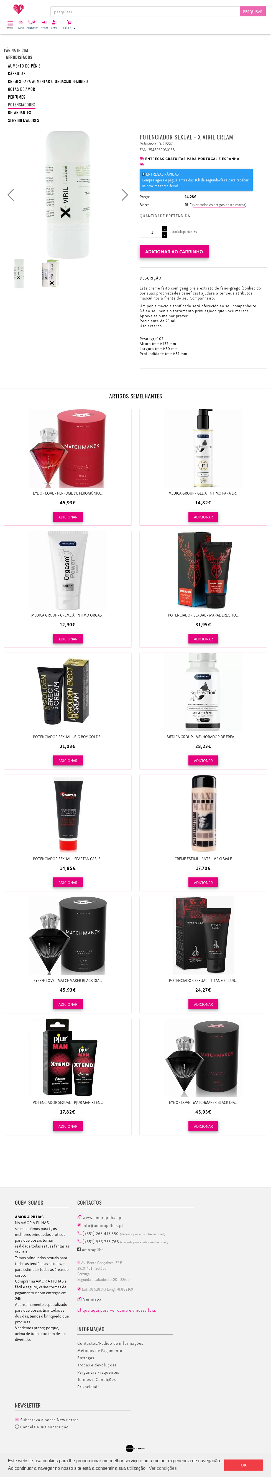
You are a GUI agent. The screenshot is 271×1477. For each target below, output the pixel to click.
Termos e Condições (96, 1379)
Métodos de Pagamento (99, 1350)
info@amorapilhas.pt (100, 1225)
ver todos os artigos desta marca (219, 204)
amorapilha (90, 1249)
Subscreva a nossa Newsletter (46, 1419)
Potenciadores (21, 105)
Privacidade (88, 1386)
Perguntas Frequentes (98, 1372)
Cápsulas (17, 73)
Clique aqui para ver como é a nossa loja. (117, 1310)
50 (195, 231)
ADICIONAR (67, 516)
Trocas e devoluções (97, 1365)
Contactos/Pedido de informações (110, 1343)
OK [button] (244, 1465)
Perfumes (16, 97)
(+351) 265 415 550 (121, 1233)
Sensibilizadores (23, 120)
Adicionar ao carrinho (174, 251)
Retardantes (19, 112)
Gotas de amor (21, 89)
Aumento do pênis (24, 66)
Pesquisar (252, 11)
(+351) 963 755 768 (122, 1241)
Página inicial (16, 50)
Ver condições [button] (163, 1468)
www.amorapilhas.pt (100, 1217)
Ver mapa (89, 1299)
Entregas (85, 1357)
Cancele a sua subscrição (42, 1427)
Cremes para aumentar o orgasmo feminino (48, 81)
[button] (125, 195)
